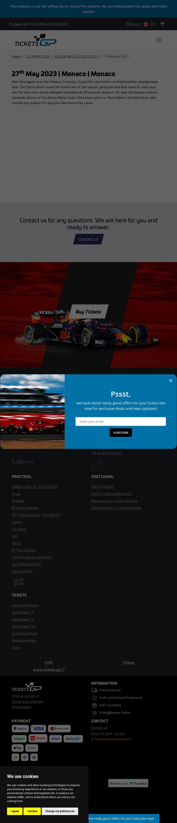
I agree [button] (15, 811)
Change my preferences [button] (60, 811)
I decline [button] (32, 811)
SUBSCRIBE (120, 433)
